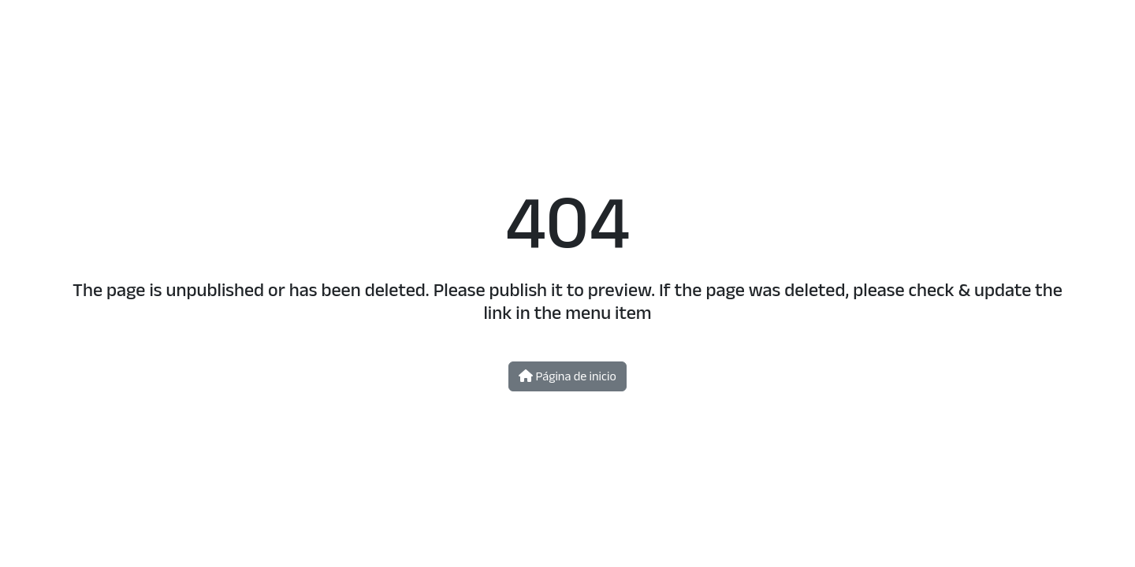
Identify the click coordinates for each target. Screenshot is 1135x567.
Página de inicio (567, 376)
